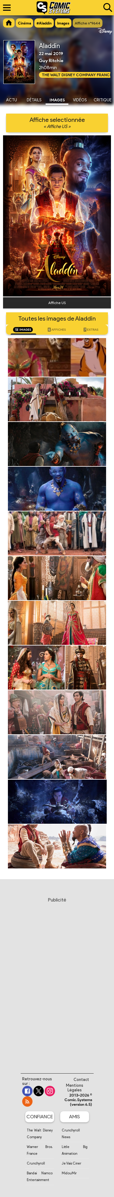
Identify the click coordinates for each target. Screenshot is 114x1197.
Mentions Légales (74, 1087)
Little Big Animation (75, 1150)
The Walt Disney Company (40, 1133)
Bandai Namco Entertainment (40, 1176)
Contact (81, 1079)
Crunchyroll (36, 1163)
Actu (11, 100)
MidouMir (69, 1173)
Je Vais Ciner (71, 1163)
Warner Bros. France (40, 1150)
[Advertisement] (57, 979)
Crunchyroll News (71, 1133)
